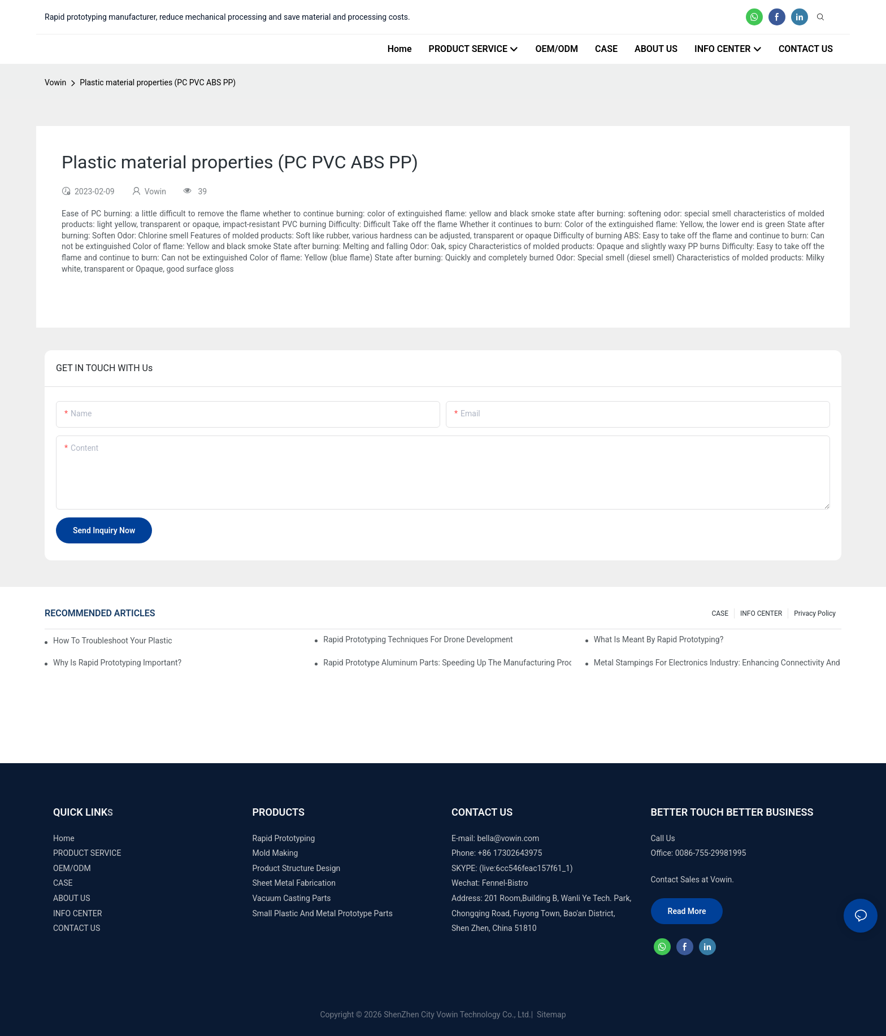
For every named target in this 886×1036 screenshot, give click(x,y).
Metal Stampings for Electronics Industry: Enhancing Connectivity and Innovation (717, 662)
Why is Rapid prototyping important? (117, 662)
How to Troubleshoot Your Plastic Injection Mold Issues (113, 640)
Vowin (55, 82)
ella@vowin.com (510, 838)
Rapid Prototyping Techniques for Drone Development (418, 639)
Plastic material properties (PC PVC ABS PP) (158, 82)
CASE (719, 613)
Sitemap (550, 1014)
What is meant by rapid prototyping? (659, 639)
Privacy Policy (815, 613)
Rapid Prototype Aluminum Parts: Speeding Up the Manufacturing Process (447, 662)
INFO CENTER (761, 613)
